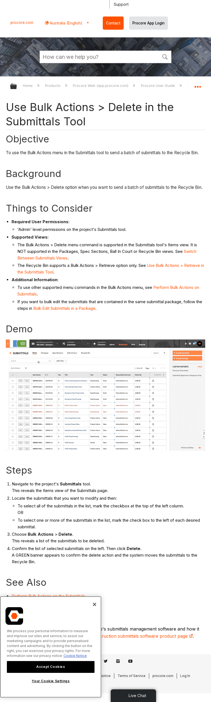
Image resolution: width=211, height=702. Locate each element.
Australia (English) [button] (65, 23)
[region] (50, 647)
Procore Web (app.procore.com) (101, 85)
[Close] (94, 604)
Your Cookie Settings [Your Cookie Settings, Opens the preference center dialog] (51, 681)
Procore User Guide (158, 85)
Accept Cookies (50, 667)
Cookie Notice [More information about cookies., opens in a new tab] (75, 656)
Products (53, 85)
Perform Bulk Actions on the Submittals (48, 596)
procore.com (21, 22)
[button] (164, 56)
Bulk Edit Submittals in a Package (64, 308)
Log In (185, 676)
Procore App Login (148, 23)
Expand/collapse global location (197, 85)
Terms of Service (132, 676)
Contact (113, 23)
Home (28, 85)
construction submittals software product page (141, 636)
